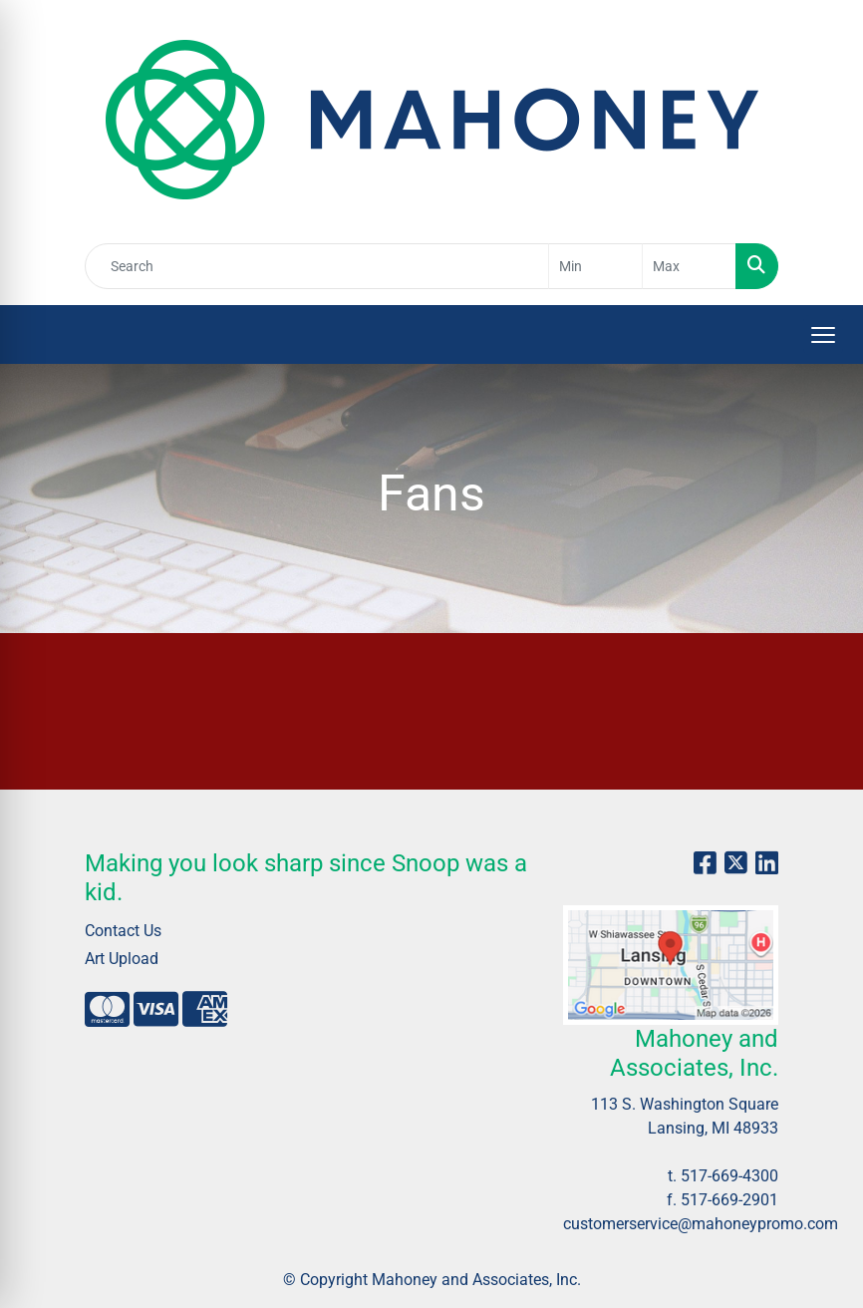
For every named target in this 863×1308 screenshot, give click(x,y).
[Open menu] (823, 335)
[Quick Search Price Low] (595, 266)
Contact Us (123, 930)
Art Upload (121, 958)
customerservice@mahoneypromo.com (700, 1223)
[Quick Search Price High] (689, 266)
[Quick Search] (317, 266)
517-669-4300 (729, 1175)
